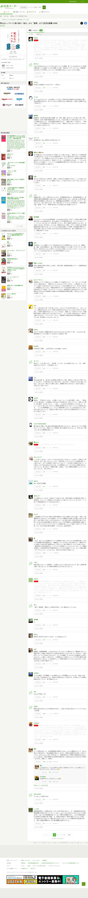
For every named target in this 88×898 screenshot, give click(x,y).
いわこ (36, 562)
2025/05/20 (55, 486)
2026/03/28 (56, 106)
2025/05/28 (55, 471)
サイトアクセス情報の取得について (70, 863)
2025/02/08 (55, 799)
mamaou (36, 723)
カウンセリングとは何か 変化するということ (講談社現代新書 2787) (15, 234)
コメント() (48, 54)
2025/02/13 (55, 761)
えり (35, 377)
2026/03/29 (55, 87)
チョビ (36, 514)
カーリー (36, 361)
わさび (36, 579)
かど (35, 305)
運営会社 (23, 863)
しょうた (36, 809)
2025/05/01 (56, 552)
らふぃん (36, 137)
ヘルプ (22, 865)
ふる (35, 195)
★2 (44, 73)
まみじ (36, 634)
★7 (44, 54)
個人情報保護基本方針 (33, 863)
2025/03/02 (55, 663)
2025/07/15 (55, 414)
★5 (44, 87)
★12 (44, 233)
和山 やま (9, 253)
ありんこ (36, 64)
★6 (44, 388)
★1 (44, 351)
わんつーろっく (38, 280)
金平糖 (36, 619)
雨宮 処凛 (6, 16)
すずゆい (36, 673)
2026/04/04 (55, 54)
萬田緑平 (9, 287)
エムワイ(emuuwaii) (40, 423)
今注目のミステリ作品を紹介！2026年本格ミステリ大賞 (15, 19)
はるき (36, 706)
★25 (44, 296)
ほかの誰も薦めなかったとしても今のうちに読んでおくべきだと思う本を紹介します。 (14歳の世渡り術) (16, 137)
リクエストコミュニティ (54, 865)
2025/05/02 (55, 528)
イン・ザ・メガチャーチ (13, 277)
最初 (46, 834)
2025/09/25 (56, 296)
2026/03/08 (55, 128)
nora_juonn (37, 794)
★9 (44, 505)
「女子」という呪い (12, 171)
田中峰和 (36, 217)
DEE (35, 176)
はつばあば (43, 776)
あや (35, 243)
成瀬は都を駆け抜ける (12, 259)
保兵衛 (36, 115)
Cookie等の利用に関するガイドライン (51, 863)
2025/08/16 (55, 388)
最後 (69, 834)
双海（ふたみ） (38, 263)
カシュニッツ (38, 457)
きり (35, 605)
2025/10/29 (55, 207)
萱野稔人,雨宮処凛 (11, 165)
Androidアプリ (24, 868)
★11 (44, 713)
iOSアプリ (33, 868)
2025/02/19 (56, 713)
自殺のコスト (10, 154)
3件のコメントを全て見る (41, 785)
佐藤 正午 (9, 243)
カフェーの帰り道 (11, 294)
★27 (44, 253)
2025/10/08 (56, 253)
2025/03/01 (55, 697)
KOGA (36, 329)
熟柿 (8, 242)
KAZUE (36, 346)
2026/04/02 (55, 72)
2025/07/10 (55, 447)
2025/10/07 (55, 270)
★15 (44, 106)
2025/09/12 (55, 336)
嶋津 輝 (8, 295)
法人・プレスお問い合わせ (39, 865)
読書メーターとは (25, 860)
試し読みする (13, 56)
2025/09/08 (55, 351)
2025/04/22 (55, 610)
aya (35, 691)
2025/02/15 (55, 739)
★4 (44, 207)
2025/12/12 (55, 167)
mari (35, 649)
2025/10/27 (56, 233)
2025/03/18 (55, 625)
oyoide (36, 398)
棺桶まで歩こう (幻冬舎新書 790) (15, 285)
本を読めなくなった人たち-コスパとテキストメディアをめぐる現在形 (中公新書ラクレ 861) (16, 269)
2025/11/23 (55, 185)
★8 (44, 185)
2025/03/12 (55, 639)
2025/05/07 (55, 505)
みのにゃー (37, 496)
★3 (44, 143)
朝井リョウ (9, 278)
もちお (36, 82)
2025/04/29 (55, 595)
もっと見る (19, 226)
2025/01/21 (55, 823)
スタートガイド (36, 860)
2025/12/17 (55, 143)
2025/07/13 (55, 432)
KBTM (36, 38)
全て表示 (31, 34)
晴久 (35, 749)
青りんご (36, 442)
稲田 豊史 (9, 271)
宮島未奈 (9, 260)
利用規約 (45, 860)
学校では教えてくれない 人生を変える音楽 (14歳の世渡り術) (15, 198)
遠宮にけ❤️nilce (39, 152)
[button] (44, 7)
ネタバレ (39, 34)
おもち (36, 481)
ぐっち (36, 97)
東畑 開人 (9, 236)
